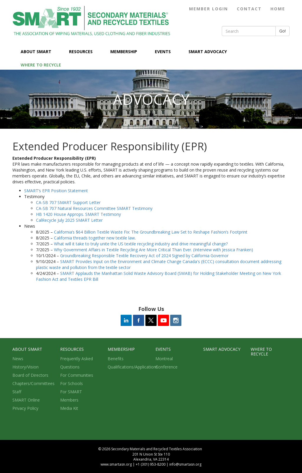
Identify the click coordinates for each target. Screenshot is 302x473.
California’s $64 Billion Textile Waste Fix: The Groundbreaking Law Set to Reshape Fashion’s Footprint (150, 232)
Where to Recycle (41, 65)
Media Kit (69, 408)
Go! (282, 31)
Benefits (116, 358)
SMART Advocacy (207, 51)
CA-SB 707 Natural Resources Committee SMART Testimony (94, 208)
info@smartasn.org (185, 464)
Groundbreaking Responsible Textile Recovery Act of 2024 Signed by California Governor (144, 255)
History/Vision (25, 367)
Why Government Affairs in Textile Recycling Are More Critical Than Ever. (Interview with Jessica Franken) (153, 249)
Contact (249, 9)
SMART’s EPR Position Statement (56, 190)
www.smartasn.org (116, 464)
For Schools (71, 383)
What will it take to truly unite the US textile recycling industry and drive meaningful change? (141, 244)
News (17, 358)
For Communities (76, 375)
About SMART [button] (36, 51)
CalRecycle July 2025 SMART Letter (69, 220)
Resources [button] (81, 51)
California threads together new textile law (94, 238)
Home (277, 9)
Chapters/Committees (33, 383)
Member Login (208, 9)
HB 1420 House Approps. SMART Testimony (78, 214)
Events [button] (163, 51)
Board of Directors (30, 375)
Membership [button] (124, 51)
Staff (16, 391)
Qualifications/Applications (133, 367)
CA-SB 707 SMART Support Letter (68, 202)
